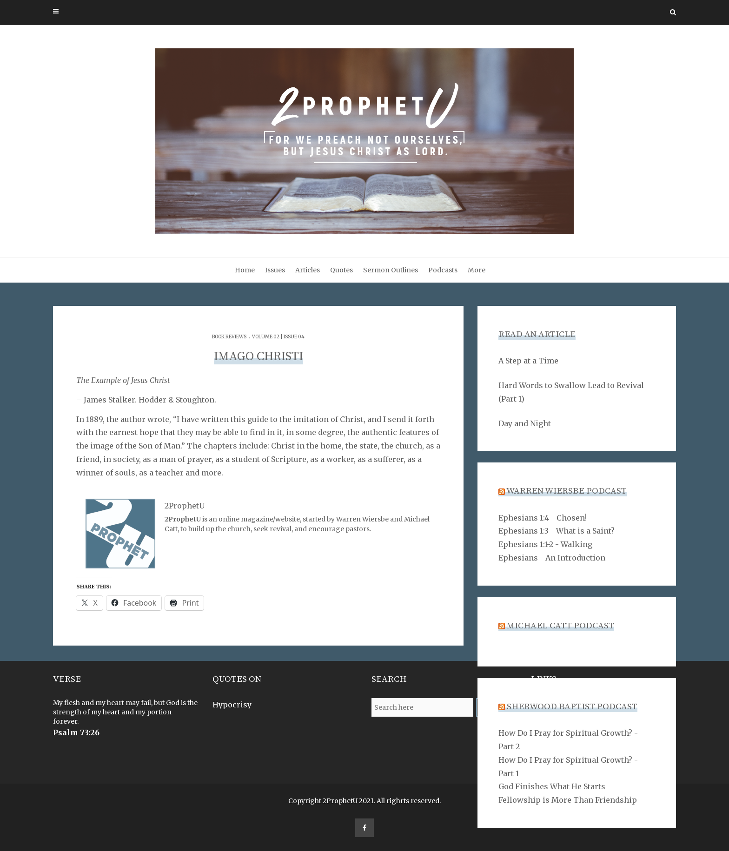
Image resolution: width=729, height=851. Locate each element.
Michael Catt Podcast (560, 625)
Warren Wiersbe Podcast (566, 491)
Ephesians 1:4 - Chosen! (542, 517)
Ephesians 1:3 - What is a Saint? (556, 530)
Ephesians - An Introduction (551, 557)
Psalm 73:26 (76, 732)
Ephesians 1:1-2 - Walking (545, 544)
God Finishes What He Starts (551, 786)
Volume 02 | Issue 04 (278, 337)
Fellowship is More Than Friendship (567, 800)
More (476, 270)
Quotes (341, 270)
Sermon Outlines (390, 270)
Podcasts (442, 270)
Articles (307, 270)
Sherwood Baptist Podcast (572, 706)
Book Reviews (229, 337)
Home (245, 270)
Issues (275, 270)
